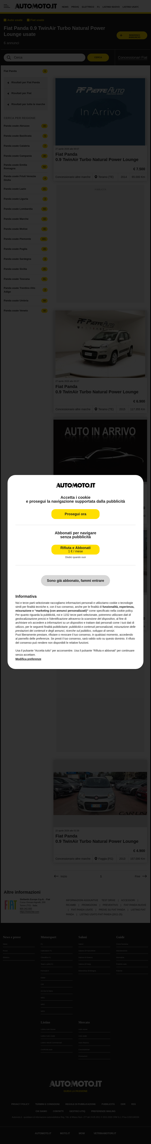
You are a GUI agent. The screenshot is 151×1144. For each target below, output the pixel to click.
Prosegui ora (75, 514)
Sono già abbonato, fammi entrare (75, 581)
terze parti (76, 614)
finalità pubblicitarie (56, 626)
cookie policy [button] (124, 610)
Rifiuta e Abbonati (75, 549)
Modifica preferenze (28, 659)
